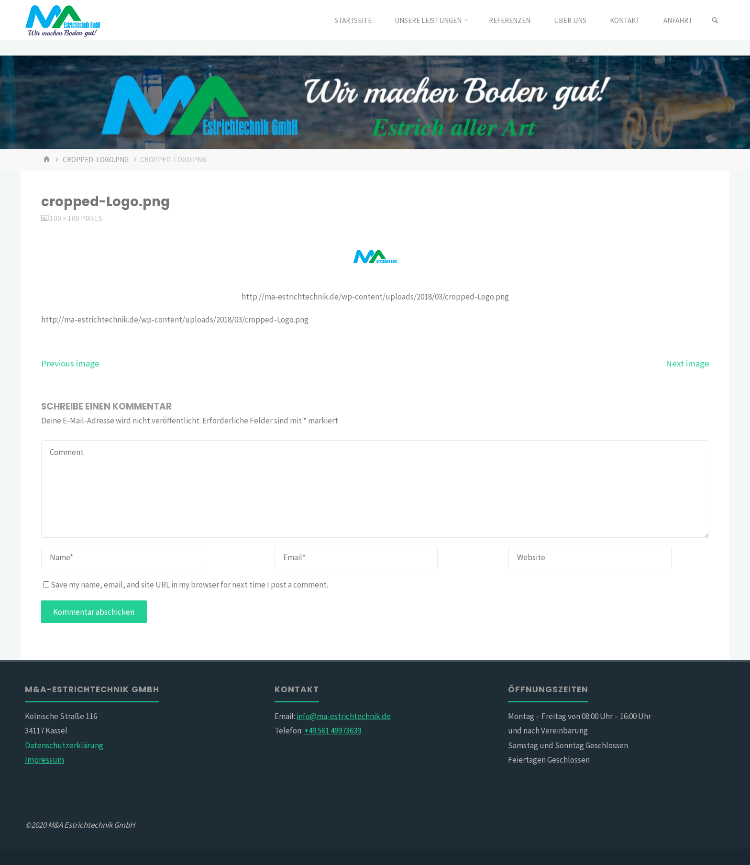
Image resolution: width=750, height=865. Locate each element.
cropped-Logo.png (96, 159)
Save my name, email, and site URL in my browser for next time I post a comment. (185, 584)
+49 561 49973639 (332, 730)
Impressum (44, 759)
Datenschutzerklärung (64, 745)
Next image (687, 363)
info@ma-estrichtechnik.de (344, 716)
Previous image (70, 363)
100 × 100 (65, 218)
